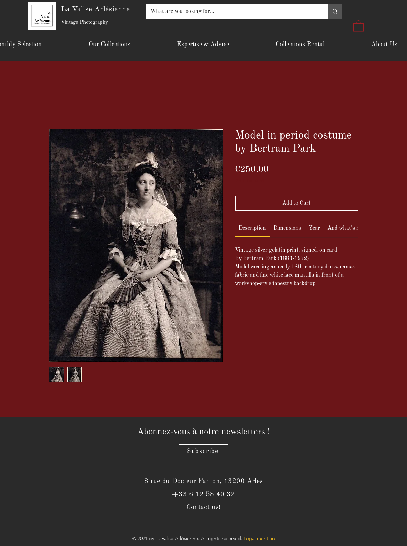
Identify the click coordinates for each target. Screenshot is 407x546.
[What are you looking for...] (232, 11)
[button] (358, 25)
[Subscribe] (203, 451)
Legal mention (259, 538)
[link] (252, 228)
